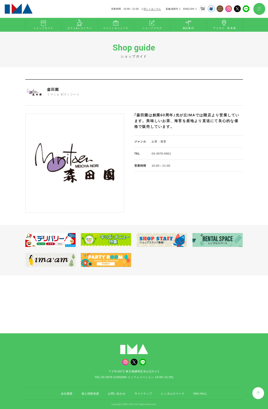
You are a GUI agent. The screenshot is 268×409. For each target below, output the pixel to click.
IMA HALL (200, 393)
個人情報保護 (90, 393)
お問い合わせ (117, 393)
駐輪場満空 (172, 9)
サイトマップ (143, 393)
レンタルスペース (173, 393)
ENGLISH (188, 9)
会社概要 (67, 393)
